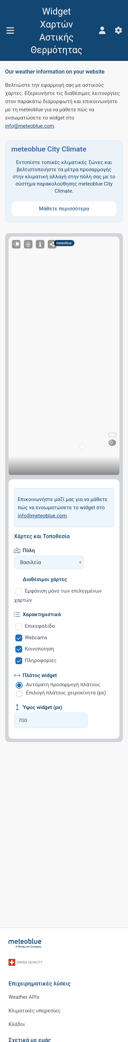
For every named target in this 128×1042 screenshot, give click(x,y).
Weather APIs (24, 997)
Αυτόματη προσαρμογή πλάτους (63, 685)
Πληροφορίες (41, 660)
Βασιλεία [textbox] (30, 562)
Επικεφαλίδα (40, 626)
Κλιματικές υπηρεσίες (34, 1011)
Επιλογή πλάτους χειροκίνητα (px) (66, 693)
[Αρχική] (26, 943)
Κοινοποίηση (39, 649)
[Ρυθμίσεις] (118, 30)
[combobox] (49, 562)
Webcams (36, 638)
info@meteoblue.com (29, 126)
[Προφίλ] (102, 30)
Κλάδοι (17, 1024)
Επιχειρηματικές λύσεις (40, 983)
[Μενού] (10, 30)
